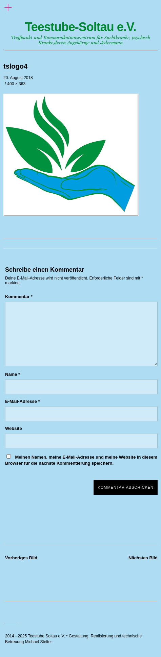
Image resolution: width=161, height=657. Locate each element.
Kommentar (19, 296)
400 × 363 (16, 83)
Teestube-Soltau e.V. (80, 27)
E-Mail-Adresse (22, 401)
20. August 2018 (18, 77)
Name (12, 374)
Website (13, 428)
